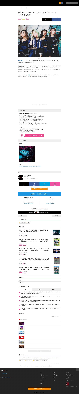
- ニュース (55, 374)
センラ (21, 360)
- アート (41, 380)
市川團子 (35, 360)
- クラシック (42, 377)
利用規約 (67, 378)
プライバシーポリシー (70, 380)
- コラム (54, 378)
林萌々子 (29, 357)
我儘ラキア (20, 60)
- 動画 (54, 372)
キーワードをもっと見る (55, 363)
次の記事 (57, 215)
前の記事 (21, 215)
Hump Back (22, 357)
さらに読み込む (43, 351)
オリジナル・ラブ (44, 360)
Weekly (39, 289)
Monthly (53, 289)
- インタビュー (55, 375)
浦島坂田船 (35, 357)
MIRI (28, 222)
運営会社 (67, 372)
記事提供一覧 (68, 374)
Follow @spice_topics (28, 198)
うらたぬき (43, 357)
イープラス (20, 365)
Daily (25, 289)
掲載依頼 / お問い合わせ (70, 375)
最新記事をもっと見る (56, 316)
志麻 (56, 357)
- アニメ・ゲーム (43, 378)
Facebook (4, 373)
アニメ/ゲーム (28, 360)
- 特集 (54, 380)
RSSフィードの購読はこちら (40, 188)
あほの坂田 (50, 357)
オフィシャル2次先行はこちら (34, 135)
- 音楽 (41, 372)
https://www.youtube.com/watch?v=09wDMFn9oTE (30, 166)
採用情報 (67, 377)
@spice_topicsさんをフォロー (6, 377)
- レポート (55, 377)
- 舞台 (41, 374)
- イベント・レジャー (44, 375)
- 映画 (41, 383)
